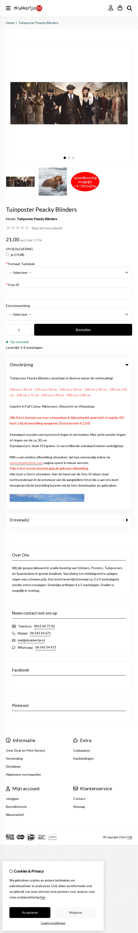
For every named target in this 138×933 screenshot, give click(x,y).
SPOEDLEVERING (19, 249)
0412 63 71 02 (44, 488)
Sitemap (79, 668)
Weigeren (75, 912)
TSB (129, 698)
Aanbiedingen (83, 620)
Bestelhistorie (16, 668)
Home (10, 23)
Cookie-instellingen (53, 923)
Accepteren (30, 912)
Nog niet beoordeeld (47, 228)
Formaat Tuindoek (20, 264)
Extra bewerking (18, 306)
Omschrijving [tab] (69, 364)
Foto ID (12, 285)
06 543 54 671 (40, 495)
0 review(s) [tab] (69, 381)
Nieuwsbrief (15, 676)
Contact (79, 660)
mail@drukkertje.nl (31, 502)
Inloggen (12, 660)
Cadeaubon (81, 612)
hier (42, 897)
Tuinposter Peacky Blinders (38, 23)
